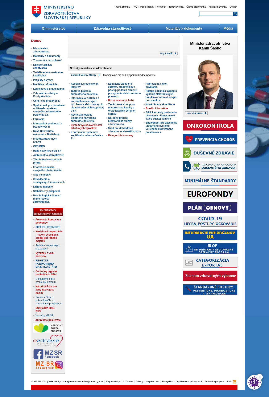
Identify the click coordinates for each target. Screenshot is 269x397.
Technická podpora (214, 381)
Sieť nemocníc (42, 174)
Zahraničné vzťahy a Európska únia (45, 95)
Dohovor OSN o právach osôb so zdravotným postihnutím (49, 300)
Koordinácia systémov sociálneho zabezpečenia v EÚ (87, 135)
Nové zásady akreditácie (160, 104)
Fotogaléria (168, 381)
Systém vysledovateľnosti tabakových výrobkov (86, 127)
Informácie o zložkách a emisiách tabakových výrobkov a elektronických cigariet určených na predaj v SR (87, 104)
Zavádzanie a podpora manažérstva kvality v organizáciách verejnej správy (121, 109)
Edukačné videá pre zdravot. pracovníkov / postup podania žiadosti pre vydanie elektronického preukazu (124, 90)
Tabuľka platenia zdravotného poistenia (84, 92)
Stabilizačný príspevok (46, 191)
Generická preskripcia (46, 100)
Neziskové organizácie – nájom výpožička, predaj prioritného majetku (49, 236)
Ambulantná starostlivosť (48, 155)
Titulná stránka (122, 6)
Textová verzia (176, 6)
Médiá (228, 28)
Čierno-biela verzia (196, 6)
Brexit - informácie (157, 108)
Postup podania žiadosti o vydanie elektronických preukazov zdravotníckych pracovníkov (161, 95)
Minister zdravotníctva (210, 43)
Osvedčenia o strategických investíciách (49, 181)
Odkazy (140, 381)
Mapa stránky (147, 6)
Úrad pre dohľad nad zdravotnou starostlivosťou (124, 130)
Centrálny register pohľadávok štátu (46, 273)
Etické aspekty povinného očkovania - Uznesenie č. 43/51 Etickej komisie (161, 115)
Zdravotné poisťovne (48, 319)
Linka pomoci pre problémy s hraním (46, 280)
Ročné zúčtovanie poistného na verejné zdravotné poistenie (83, 118)
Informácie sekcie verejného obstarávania (47, 169)
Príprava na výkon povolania (156, 85)
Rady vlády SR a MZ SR (47, 150)
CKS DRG (39, 146)
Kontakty (161, 6)
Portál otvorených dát (121, 100)
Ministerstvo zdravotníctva (41, 50)
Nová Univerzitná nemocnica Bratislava (46, 133)
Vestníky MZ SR (45, 315)
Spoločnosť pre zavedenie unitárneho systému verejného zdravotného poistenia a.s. (49, 110)
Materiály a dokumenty (184, 28)
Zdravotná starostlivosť (112, 28)
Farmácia (38, 119)
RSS (229, 381)
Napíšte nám (152, 381)
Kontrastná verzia (218, 6)
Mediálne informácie (45, 84)
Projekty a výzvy (43, 80)
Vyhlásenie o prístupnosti (189, 381)
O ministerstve (53, 28)
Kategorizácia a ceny (120, 135)
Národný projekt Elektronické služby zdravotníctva (120, 121)
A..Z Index (128, 381)
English (233, 6)
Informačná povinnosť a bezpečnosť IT (47, 125)
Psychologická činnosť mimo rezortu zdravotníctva (47, 198)
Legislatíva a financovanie (49, 88)
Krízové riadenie (43, 186)
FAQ (135, 6)
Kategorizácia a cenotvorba (42, 66)
